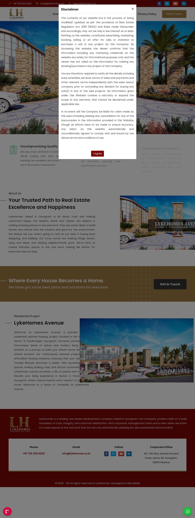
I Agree (97, 153)
